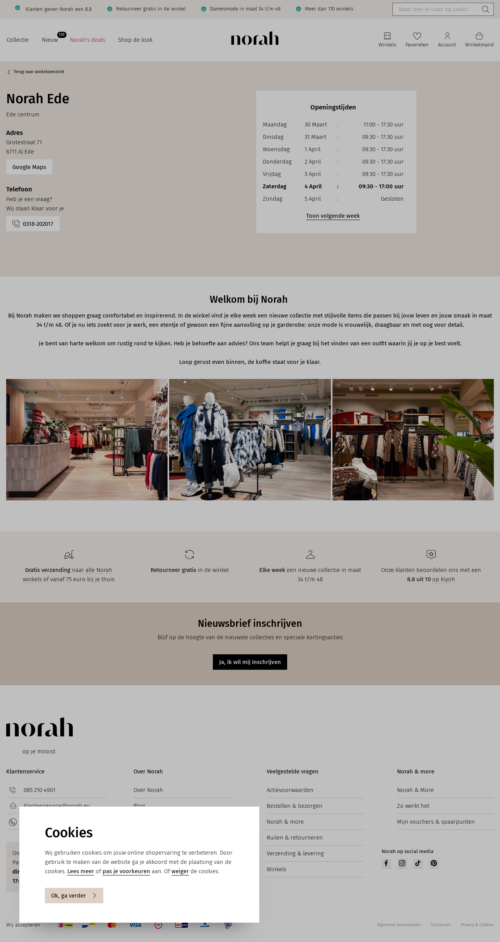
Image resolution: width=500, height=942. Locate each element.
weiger (180, 871)
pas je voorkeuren (126, 871)
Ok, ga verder (74, 895)
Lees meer (80, 871)
